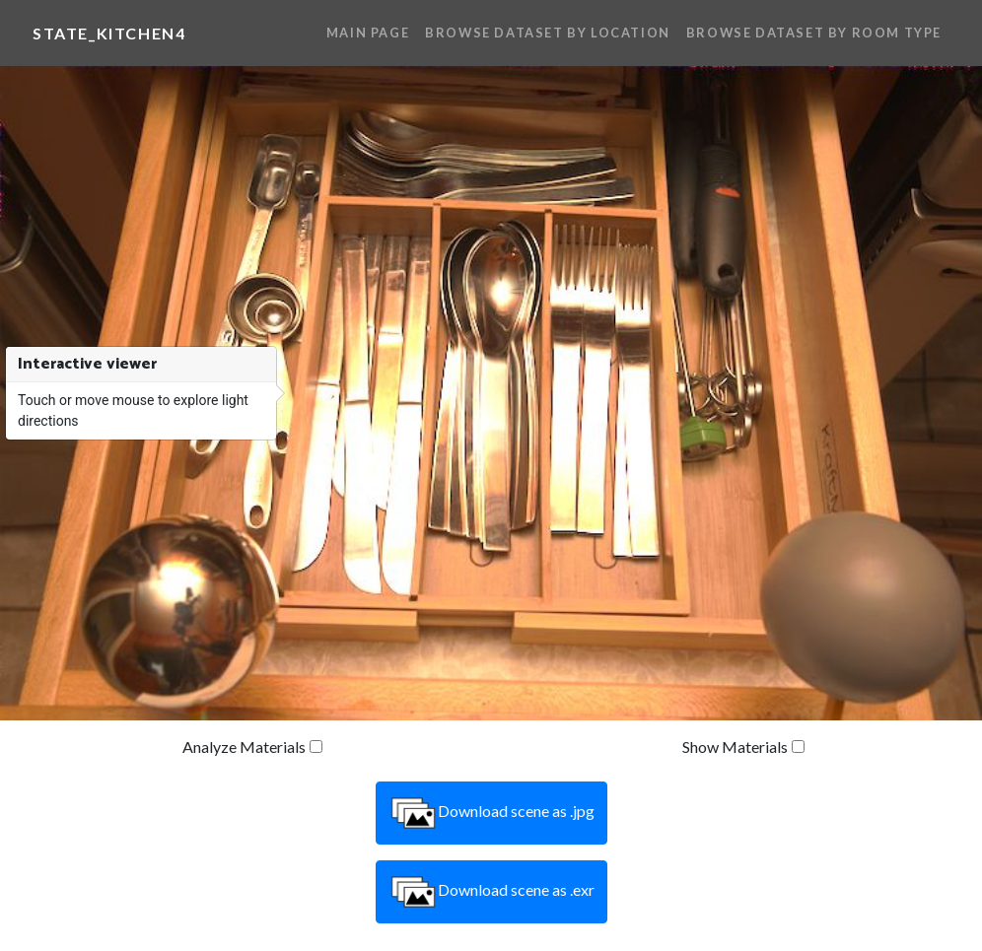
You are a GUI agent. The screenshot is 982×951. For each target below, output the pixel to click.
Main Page (367, 32)
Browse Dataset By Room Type (814, 32)
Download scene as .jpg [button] (491, 813)
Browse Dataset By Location (547, 32)
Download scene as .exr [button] (491, 892)
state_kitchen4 (109, 33)
